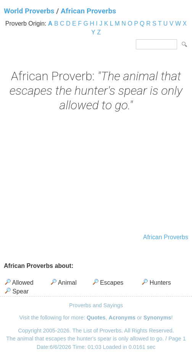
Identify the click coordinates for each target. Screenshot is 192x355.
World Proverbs (29, 10)
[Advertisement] (96, 173)
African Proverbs (88, 10)
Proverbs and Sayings (96, 305)
